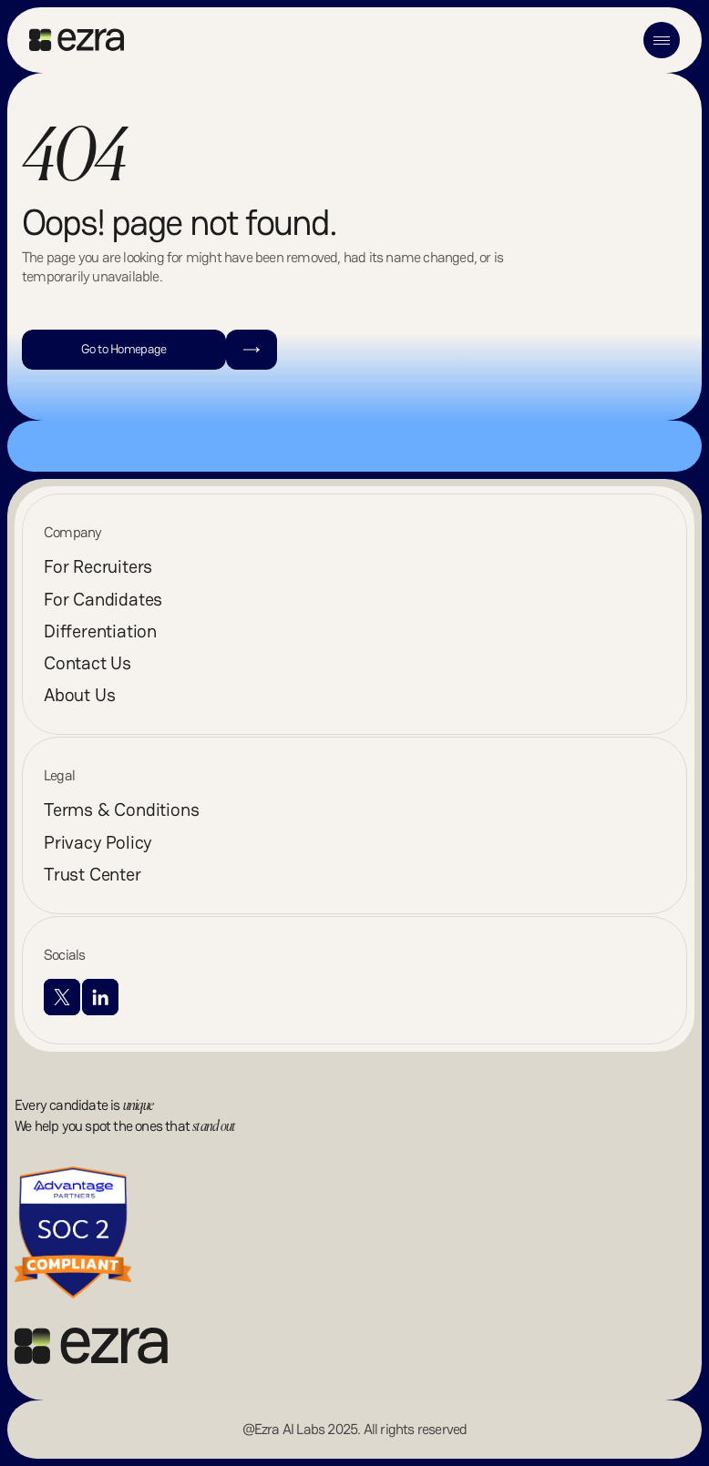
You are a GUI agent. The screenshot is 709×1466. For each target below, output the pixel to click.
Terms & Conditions (121, 809)
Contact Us (87, 663)
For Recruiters (98, 566)
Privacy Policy (98, 842)
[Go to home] (76, 40)
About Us (79, 695)
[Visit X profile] (62, 997)
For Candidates (103, 599)
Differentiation (100, 631)
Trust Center (92, 874)
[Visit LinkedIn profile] (100, 997)
